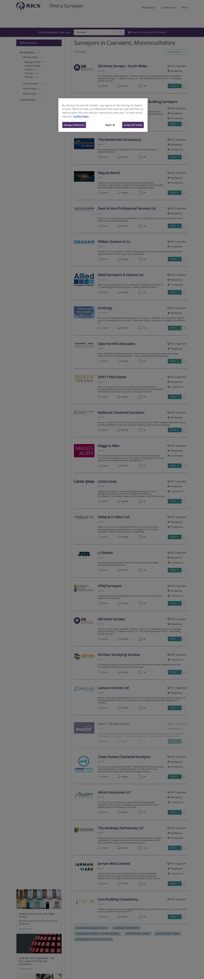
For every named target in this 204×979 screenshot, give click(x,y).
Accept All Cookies (133, 125)
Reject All (110, 125)
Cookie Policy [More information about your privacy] (81, 116)
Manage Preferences (74, 125)
